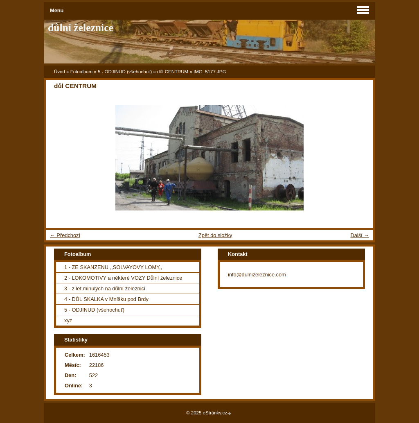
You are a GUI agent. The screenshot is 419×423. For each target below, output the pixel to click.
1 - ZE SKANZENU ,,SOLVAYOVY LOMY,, (113, 267)
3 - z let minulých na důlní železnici (104, 288)
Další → (359, 235)
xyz (68, 320)
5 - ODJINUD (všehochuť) (125, 71)
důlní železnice (80, 28)
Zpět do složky (215, 235)
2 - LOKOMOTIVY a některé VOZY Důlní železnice (123, 278)
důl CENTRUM (172, 71)
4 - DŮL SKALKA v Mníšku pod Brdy (106, 299)
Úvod (59, 71)
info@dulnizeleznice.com (257, 274)
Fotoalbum (81, 71)
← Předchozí (65, 235)
